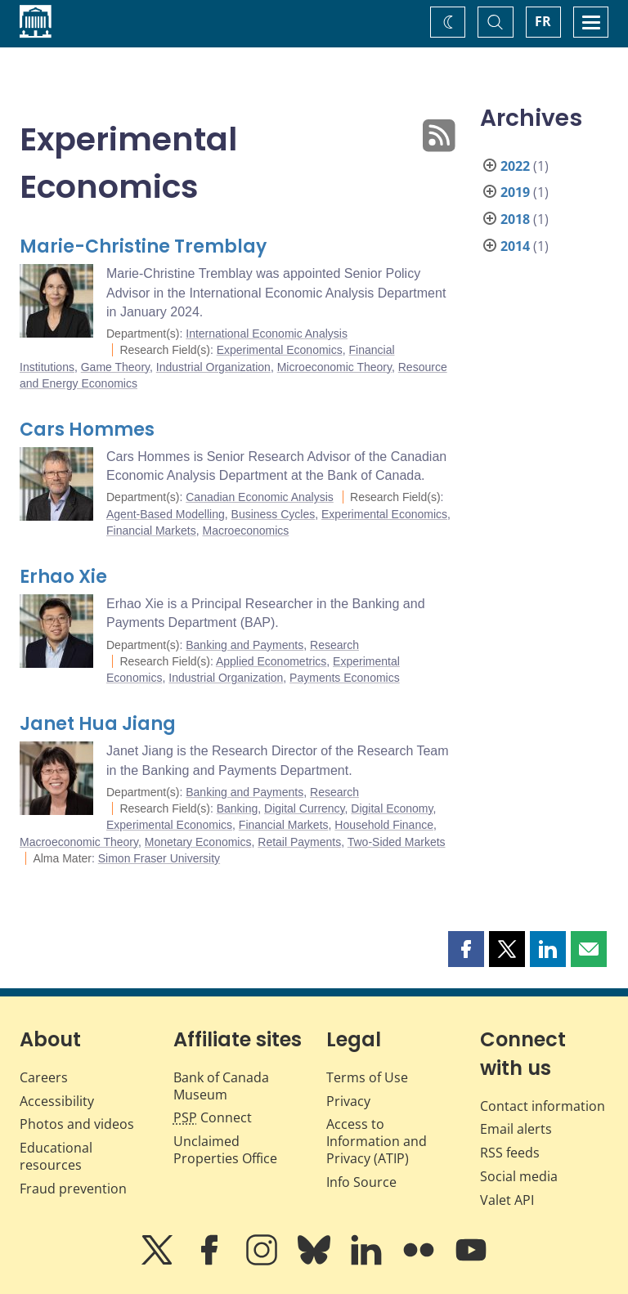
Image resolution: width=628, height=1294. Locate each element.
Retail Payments (299, 841)
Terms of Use (367, 1077)
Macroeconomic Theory (79, 841)
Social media (519, 1176)
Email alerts (516, 1129)
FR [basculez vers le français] (543, 21)
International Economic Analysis (267, 333)
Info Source (361, 1182)
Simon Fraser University (159, 858)
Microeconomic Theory (334, 367)
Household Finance (383, 824)
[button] (466, 949)
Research (334, 644)
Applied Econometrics (271, 661)
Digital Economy (392, 808)
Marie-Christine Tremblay (143, 246)
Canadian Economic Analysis (260, 497)
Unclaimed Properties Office (225, 1149)
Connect (212, 1117)
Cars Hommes (87, 429)
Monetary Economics (198, 841)
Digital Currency (304, 808)
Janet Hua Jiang (98, 724)
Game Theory (115, 367)
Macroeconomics (245, 530)
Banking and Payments (244, 644)
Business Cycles (273, 514)
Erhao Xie (63, 576)
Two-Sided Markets (397, 841)
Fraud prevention (73, 1189)
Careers (44, 1077)
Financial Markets (151, 530)
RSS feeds (510, 1153)
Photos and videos (77, 1124)
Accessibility (57, 1101)
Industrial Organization (213, 367)
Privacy (348, 1101)
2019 (515, 192)
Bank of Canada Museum (221, 1086)
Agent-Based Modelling (165, 514)
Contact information (542, 1106)
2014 (515, 246)
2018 (515, 219)
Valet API (507, 1200)
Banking (237, 808)
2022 (515, 166)
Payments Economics (344, 677)
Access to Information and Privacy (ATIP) (376, 1141)
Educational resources (56, 1156)
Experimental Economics (280, 349)
